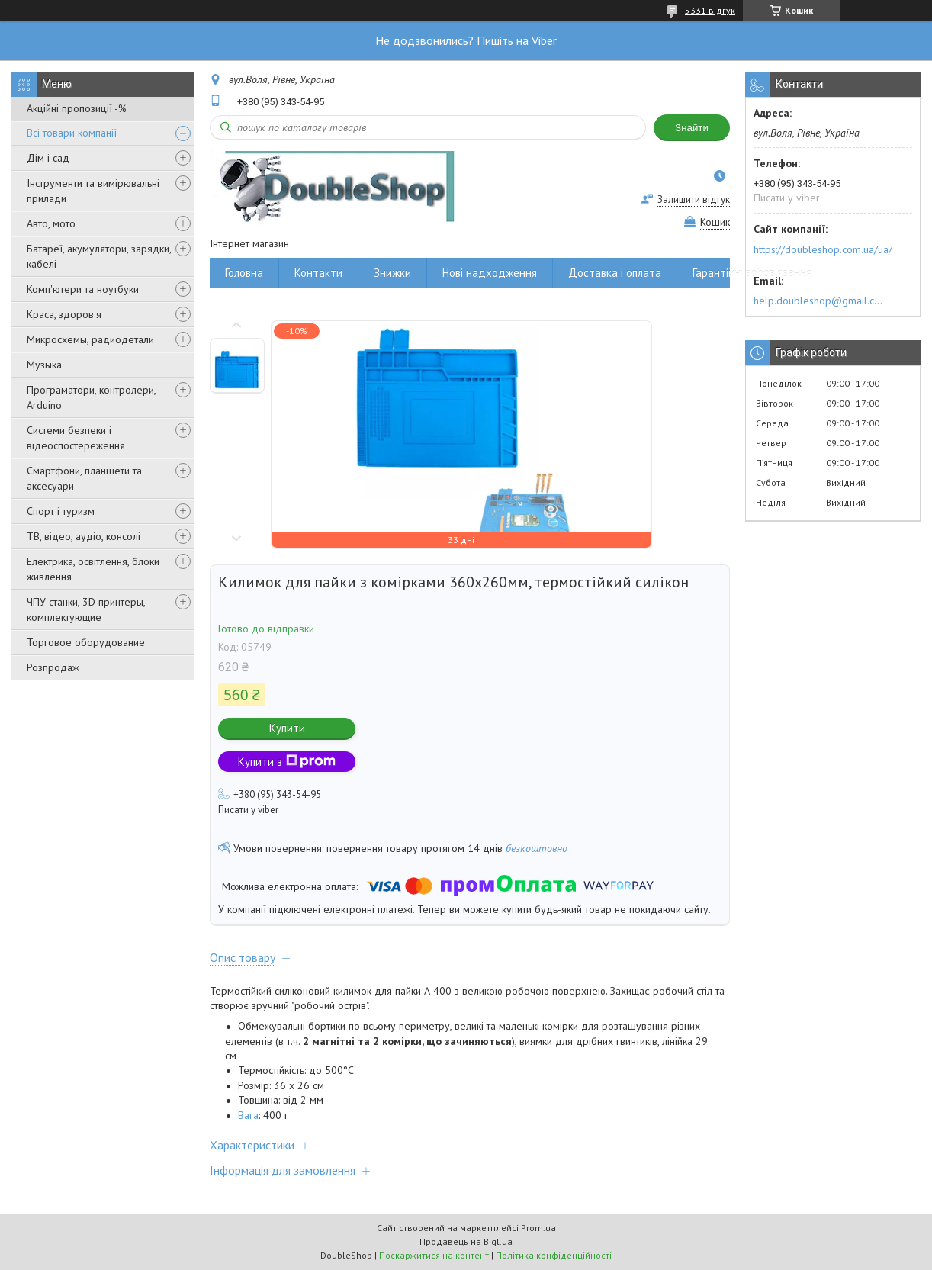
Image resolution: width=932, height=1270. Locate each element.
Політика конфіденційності (554, 1255)
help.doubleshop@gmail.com (820, 300)
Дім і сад (48, 158)
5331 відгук (710, 10)
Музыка (44, 364)
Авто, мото (51, 223)
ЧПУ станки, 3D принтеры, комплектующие (86, 609)
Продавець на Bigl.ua (466, 1241)
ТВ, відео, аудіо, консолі (83, 536)
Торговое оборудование (86, 642)
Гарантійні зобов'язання (752, 272)
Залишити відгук (693, 199)
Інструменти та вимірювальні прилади (93, 190)
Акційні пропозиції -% (77, 108)
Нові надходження (489, 272)
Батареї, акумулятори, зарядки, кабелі (99, 256)
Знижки (392, 272)
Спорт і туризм (61, 511)
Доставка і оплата (614, 272)
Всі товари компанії (72, 133)
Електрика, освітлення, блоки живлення (93, 569)
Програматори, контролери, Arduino (91, 397)
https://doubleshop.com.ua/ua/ (823, 249)
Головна (244, 272)
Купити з (287, 761)
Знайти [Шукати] (692, 127)
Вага (248, 1115)
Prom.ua (538, 1227)
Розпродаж (53, 667)
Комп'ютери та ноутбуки (83, 289)
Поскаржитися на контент (434, 1255)
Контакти (318, 272)
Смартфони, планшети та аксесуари (84, 478)
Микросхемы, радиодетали (90, 339)
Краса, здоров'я (64, 314)
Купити (287, 728)
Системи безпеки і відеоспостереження (76, 437)
